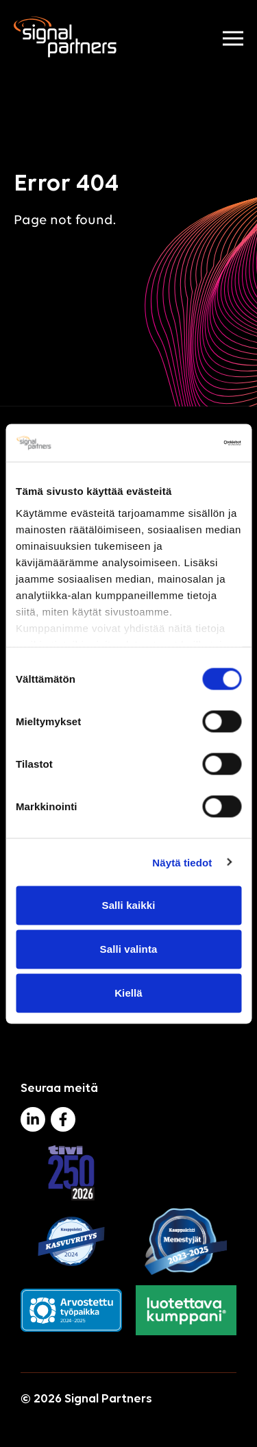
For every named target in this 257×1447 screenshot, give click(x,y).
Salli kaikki (129, 905)
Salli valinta (129, 949)
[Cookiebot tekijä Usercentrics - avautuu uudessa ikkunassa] (183, 443)
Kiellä (128, 993)
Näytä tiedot (182, 862)
